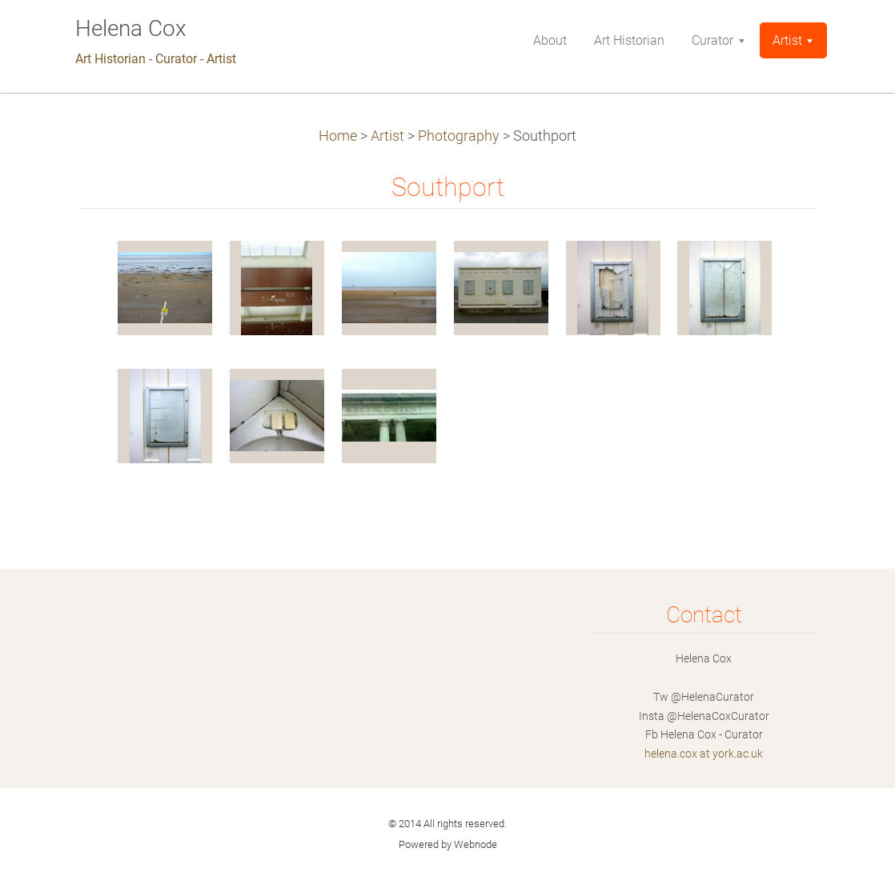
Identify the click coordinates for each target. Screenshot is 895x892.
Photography (459, 136)
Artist (387, 136)
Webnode (475, 844)
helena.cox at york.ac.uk (703, 753)
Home (338, 136)
